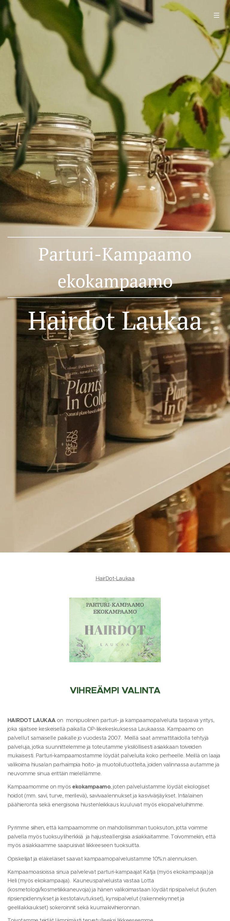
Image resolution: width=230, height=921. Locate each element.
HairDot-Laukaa (115, 578)
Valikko (216, 15)
